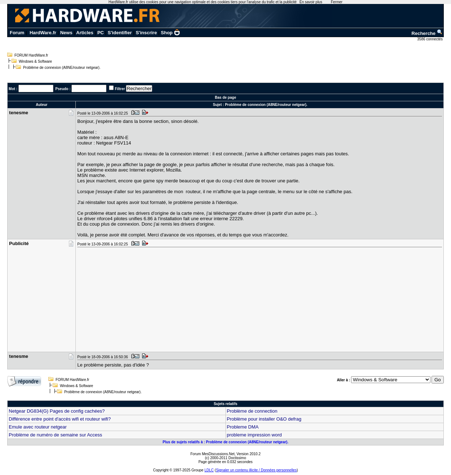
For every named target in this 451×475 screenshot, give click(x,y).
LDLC (209, 470)
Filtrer (120, 89)
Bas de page (225, 97)
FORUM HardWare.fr (31, 55)
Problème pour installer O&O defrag (264, 419)
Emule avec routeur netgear (37, 427)
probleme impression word (254, 435)
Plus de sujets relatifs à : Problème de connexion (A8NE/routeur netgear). (225, 442)
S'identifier (120, 32)
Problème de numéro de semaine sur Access (55, 435)
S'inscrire (146, 32)
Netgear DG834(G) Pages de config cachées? (57, 411)
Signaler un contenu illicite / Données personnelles (256, 470)
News (66, 32)
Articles (84, 32)
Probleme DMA (243, 427)
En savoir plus (310, 2)
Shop (170, 32)
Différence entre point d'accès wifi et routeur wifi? (60, 419)
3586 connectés (430, 39)
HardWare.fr (43, 32)
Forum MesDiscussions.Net (213, 454)
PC (100, 32)
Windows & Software (35, 61)
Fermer (336, 2)
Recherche (427, 33)
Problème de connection (252, 411)
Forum (17, 32)
